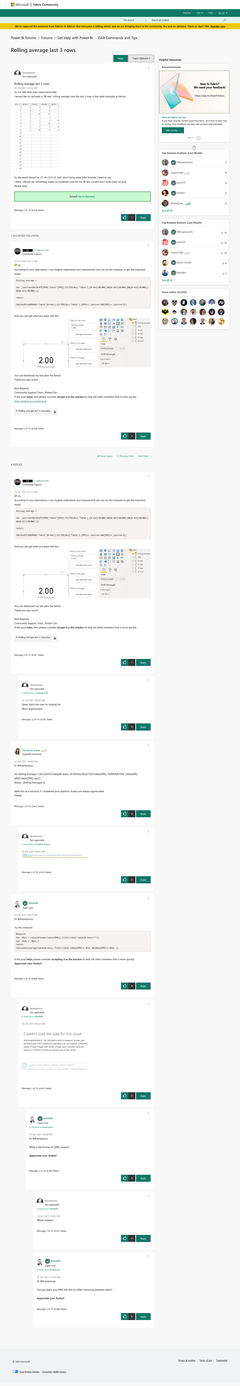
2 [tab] (191, 138)
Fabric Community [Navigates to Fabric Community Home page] (45, 5)
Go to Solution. (86, 196)
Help (210, 12)
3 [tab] (193, 138)
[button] (120, 58)
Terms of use (205, 1363)
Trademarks (222, 1363)
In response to (35, 695)
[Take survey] (173, 130)
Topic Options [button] (140, 58)
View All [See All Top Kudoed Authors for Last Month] (167, 280)
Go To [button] (221, 12)
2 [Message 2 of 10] (24, 982)
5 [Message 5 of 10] (46, 1234)
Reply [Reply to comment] (143, 437)
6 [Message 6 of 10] (46, 1312)
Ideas (94, 4)
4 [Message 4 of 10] (39, 1174)
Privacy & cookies (186, 1363)
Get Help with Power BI (75, 37)
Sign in (199, 12)
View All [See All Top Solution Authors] (167, 210)
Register (187, 12)
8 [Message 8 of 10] (31, 874)
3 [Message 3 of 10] (31, 1091)
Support (151, 4)
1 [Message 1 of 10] (24, 210)
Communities (109, 4)
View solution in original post (30, 402)
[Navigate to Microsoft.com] (20, 5)
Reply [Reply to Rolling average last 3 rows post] (143, 217)
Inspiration (81, 4)
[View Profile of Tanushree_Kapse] (31, 752)
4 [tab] (195, 138)
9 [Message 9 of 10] (24, 429)
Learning (137, 4)
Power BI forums (23, 37)
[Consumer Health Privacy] (54, 1375)
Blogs (124, 4)
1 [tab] (189, 138)
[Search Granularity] (135, 20)
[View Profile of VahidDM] (33, 905)
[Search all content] (189, 20)
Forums (66, 4)
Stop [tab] (198, 138)
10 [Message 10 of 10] (32, 722)
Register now (217, 26)
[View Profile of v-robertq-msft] (41, 249)
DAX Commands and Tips (117, 37)
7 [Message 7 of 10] (24, 808)
